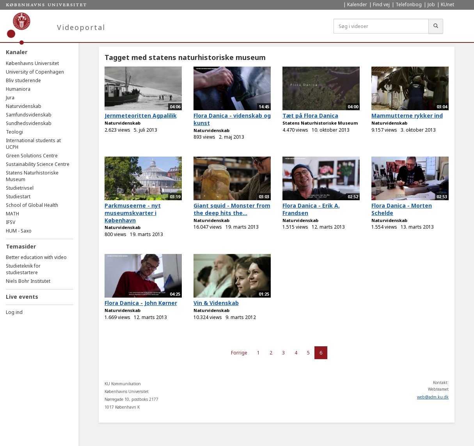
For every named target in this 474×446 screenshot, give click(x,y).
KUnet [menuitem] (447, 4)
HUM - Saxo (19, 230)
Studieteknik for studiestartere (23, 269)
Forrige (239, 352)
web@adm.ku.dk (433, 397)
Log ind (14, 312)
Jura (10, 97)
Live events (22, 296)
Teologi (14, 132)
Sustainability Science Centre (37, 164)
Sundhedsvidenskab (28, 123)
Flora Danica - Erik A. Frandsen (311, 209)
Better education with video (36, 257)
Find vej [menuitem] (381, 4)
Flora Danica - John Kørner (141, 303)
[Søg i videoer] (381, 26)
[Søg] (435, 26)
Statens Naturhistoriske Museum (320, 123)
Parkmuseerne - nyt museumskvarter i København (133, 213)
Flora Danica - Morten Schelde (401, 209)
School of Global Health (32, 205)
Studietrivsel (20, 188)
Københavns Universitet (32, 63)
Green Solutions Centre (32, 155)
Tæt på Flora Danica (310, 115)
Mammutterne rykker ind (407, 115)
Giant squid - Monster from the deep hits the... (232, 209)
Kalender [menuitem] (357, 4)
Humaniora (18, 89)
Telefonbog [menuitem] (409, 4)
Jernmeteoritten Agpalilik (141, 115)
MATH (12, 213)
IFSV (10, 222)
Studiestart (18, 196)
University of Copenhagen (35, 72)
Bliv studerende (23, 80)
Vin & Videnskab (216, 303)
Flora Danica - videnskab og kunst (232, 119)
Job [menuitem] (431, 4)
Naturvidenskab (23, 106)
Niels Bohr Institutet (28, 281)
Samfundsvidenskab (28, 114)
